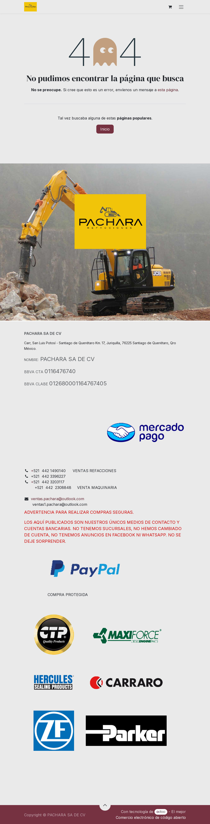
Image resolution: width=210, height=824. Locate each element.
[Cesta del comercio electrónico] (170, 6)
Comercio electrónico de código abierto (151, 817)
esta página (168, 89)
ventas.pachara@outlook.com (57, 498)
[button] (105, 805)
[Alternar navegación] (181, 7)
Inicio (105, 129)
